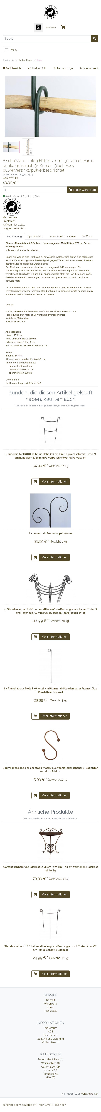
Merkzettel (51, 1010)
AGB (50, 1031)
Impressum (50, 1028)
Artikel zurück (37, 68)
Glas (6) (50, 1077)
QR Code (87, 236)
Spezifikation (35, 236)
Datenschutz (50, 1035)
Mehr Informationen (54, 481)
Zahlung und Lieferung (50, 1038)
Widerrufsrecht (50, 1042)
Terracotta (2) (50, 1073)
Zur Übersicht (12, 68)
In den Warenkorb (82, 189)
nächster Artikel (88, 68)
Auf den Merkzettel (14, 224)
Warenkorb (50, 1003)
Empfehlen (9, 221)
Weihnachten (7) (50, 1063)
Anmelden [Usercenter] (51, 27)
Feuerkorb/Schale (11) (50, 1059)
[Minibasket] (63, 27)
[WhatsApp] (38, 27)
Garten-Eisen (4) (50, 1066)
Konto (50, 1007)
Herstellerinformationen (62, 236)
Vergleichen (10, 217)
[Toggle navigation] (6, 50)
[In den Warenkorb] (35, 481)
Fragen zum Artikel (13, 228)
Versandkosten (89, 1093)
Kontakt (50, 1000)
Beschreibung (14, 236)
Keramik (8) (50, 1070)
